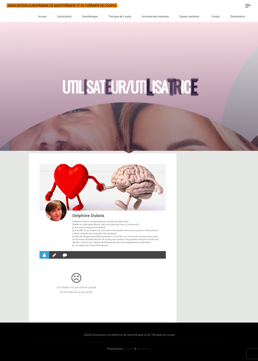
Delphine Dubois (88, 215)
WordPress (144, 348)
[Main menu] (248, 5)
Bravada (128, 348)
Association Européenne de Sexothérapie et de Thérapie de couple (62, 5)
